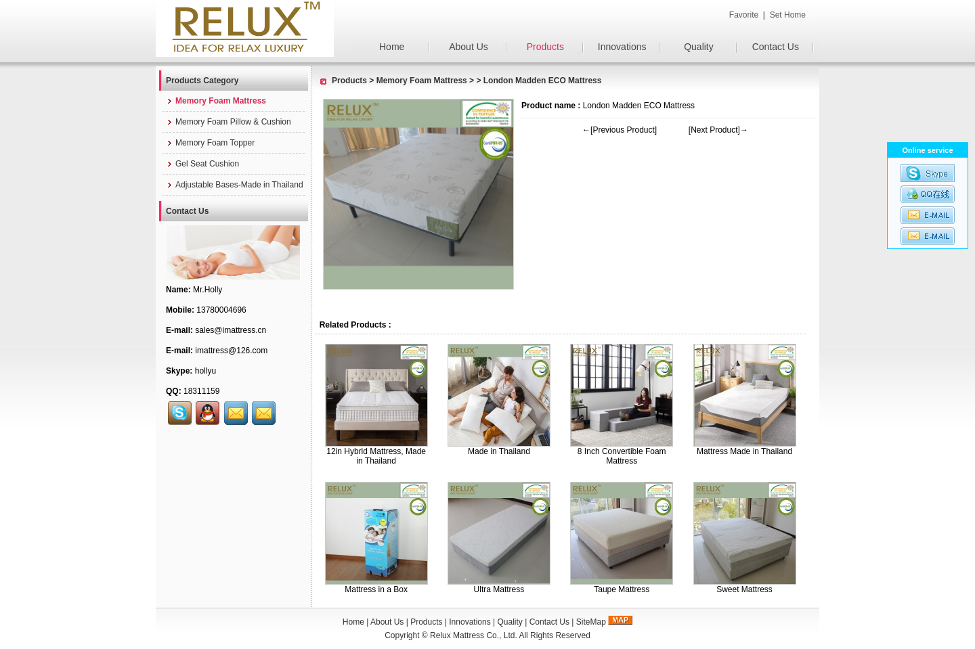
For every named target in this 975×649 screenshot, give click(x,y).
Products (545, 46)
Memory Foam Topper (210, 143)
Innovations (622, 46)
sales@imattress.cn (230, 330)
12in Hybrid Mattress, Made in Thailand (376, 456)
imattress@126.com (231, 350)
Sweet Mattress (744, 589)
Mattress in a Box (376, 589)
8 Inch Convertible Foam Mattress (622, 456)
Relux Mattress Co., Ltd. (473, 635)
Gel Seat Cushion (202, 164)
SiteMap (591, 622)
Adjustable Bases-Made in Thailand (234, 184)
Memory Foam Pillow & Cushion (228, 122)
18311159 (201, 391)
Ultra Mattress (499, 589)
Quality (699, 46)
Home (391, 46)
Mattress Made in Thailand (744, 451)
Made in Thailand (499, 451)
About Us (468, 46)
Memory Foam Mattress (421, 80)
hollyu (205, 371)
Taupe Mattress (621, 589)
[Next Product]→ (718, 130)
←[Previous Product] (619, 130)
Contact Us (775, 46)
